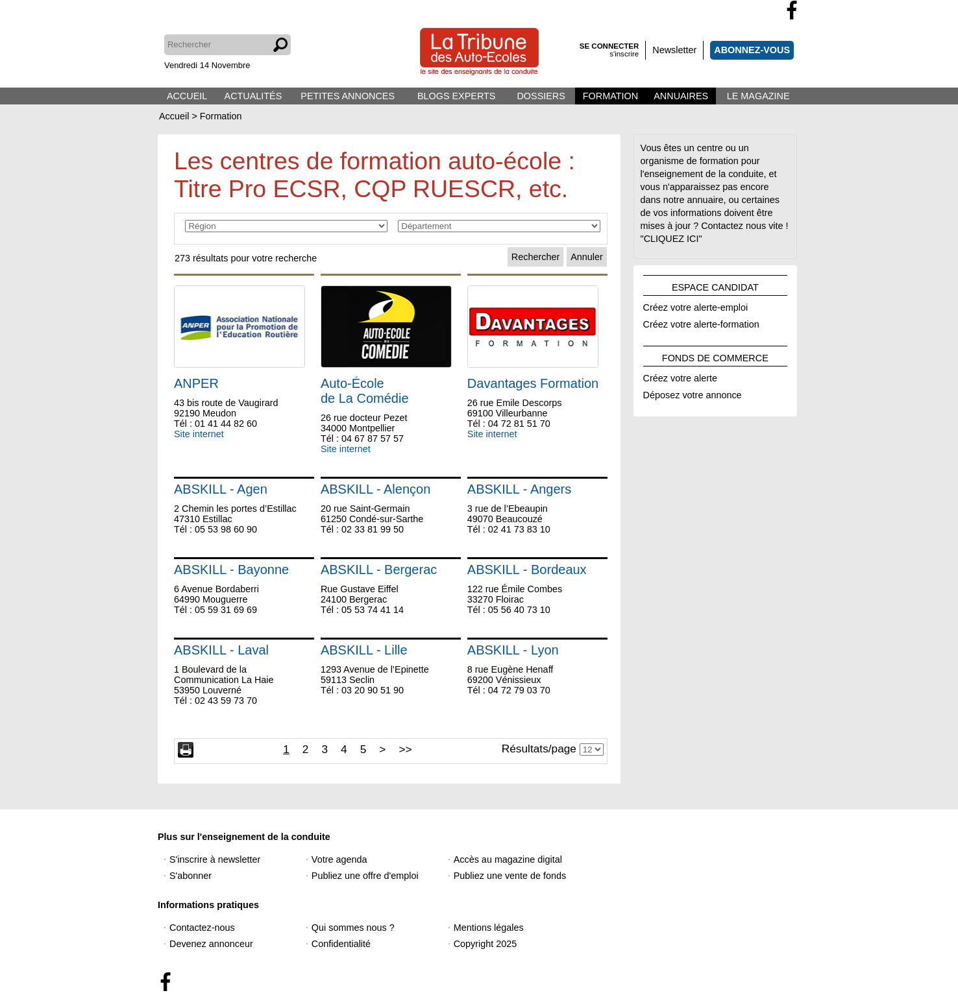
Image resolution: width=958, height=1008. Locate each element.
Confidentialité (341, 944)
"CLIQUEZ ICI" (671, 239)
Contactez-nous (202, 927)
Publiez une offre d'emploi (365, 875)
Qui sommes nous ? (353, 927)
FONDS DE (715, 356)
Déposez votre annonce (692, 393)
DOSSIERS (541, 96)
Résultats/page (539, 748)
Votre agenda (339, 859)
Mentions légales (489, 927)
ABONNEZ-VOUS (752, 50)
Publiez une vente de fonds (510, 875)
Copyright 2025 (485, 944)
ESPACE (715, 285)
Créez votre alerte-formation (701, 322)
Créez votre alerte (680, 376)
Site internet (199, 434)
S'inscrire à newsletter (214, 859)
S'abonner (190, 875)
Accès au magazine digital (508, 859)
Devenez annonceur (211, 944)
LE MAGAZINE (758, 96)
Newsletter (674, 50)
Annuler (587, 257)
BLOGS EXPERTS (456, 96)
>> (405, 749)
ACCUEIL (187, 96)
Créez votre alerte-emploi (695, 305)
